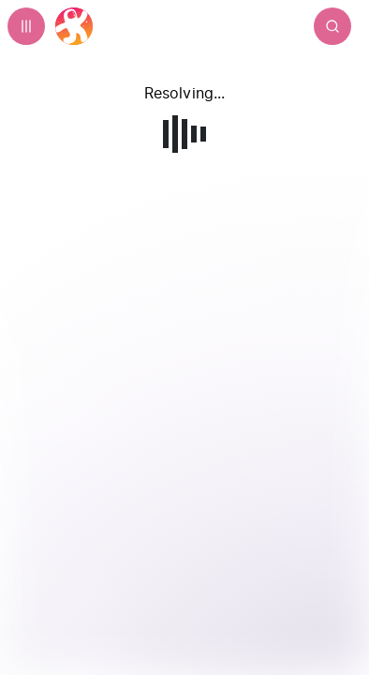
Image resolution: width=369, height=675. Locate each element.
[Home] (74, 26)
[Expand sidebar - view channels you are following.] (26, 26)
